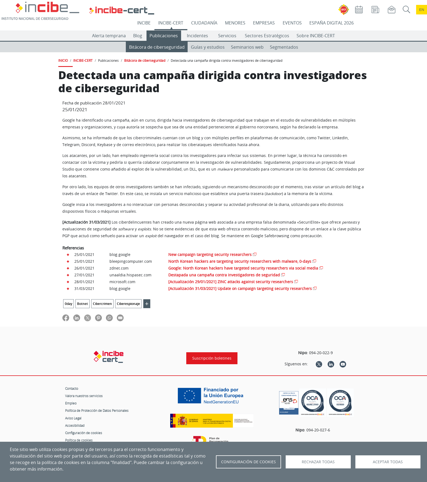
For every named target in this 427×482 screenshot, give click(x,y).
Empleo (71, 403)
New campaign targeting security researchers (210, 254)
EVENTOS (292, 23)
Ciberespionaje (128, 303)
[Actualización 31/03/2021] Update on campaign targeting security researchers (240, 288)
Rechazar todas (318, 461)
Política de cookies (79, 440)
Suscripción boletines (211, 358)
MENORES (235, 23)
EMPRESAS (264, 23)
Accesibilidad (74, 425)
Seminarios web (247, 47)
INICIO (63, 60)
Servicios (227, 36)
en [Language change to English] (421, 10)
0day (68, 303)
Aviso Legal (73, 418)
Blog (137, 36)
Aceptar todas (388, 461)
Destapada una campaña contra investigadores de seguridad (224, 274)
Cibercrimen (102, 303)
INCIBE (144, 23)
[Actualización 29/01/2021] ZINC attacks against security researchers (230, 281)
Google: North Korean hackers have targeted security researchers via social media (243, 268)
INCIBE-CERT (170, 23)
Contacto (71, 388)
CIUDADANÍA (204, 23)
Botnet (82, 303)
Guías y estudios (208, 47)
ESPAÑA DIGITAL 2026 (331, 23)
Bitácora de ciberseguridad (157, 47)
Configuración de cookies (83, 433)
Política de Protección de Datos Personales (97, 410)
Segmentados (284, 47)
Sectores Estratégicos (267, 36)
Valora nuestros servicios (84, 396)
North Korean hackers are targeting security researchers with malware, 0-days (239, 261)
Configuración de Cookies (248, 461)
